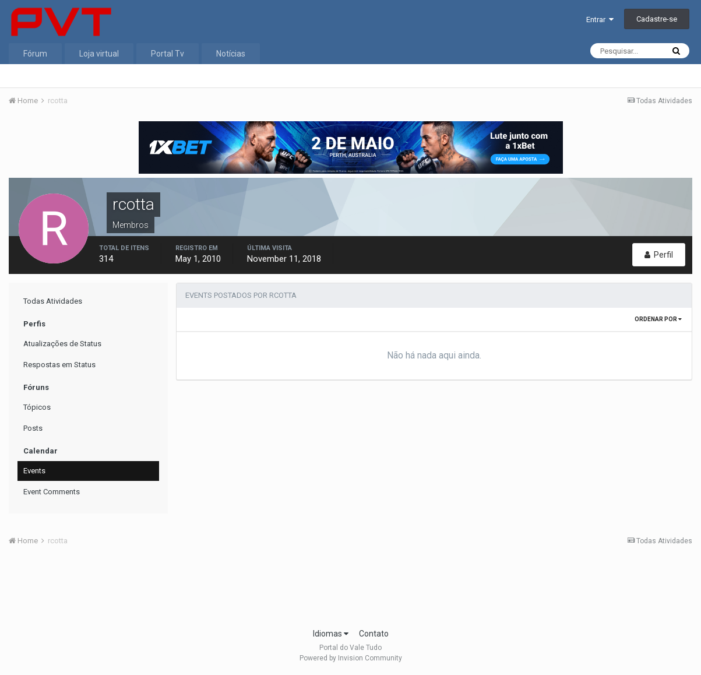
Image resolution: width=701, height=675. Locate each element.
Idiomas (330, 633)
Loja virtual (99, 53)
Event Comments (51, 491)
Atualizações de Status (62, 343)
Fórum (35, 53)
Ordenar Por (658, 319)
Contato (374, 633)
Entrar (600, 19)
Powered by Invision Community (351, 658)
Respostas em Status (59, 364)
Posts (33, 428)
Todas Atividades (52, 301)
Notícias (230, 53)
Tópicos (37, 407)
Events (34, 470)
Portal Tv (167, 53)
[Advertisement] (351, 590)
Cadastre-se (656, 19)
